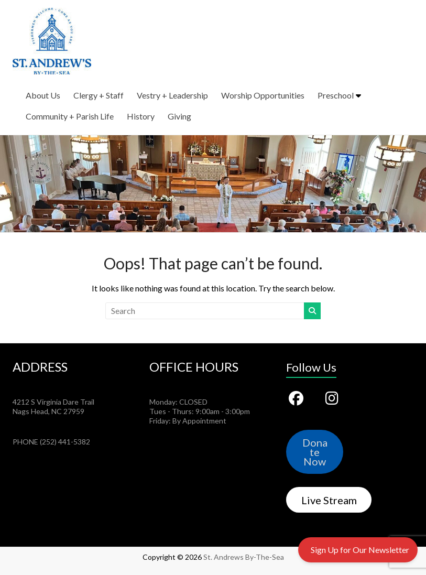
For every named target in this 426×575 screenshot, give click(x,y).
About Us (43, 95)
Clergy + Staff (98, 95)
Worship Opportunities (262, 95)
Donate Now (314, 452)
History (141, 116)
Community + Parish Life (70, 116)
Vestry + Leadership (172, 95)
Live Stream (329, 500)
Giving (179, 116)
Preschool (336, 95)
